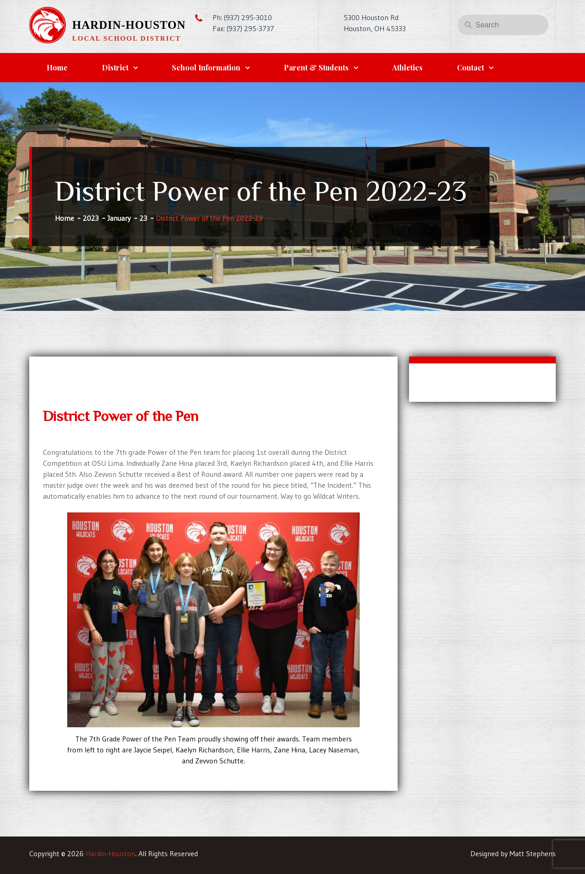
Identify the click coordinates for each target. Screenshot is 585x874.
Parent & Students (316, 67)
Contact (470, 67)
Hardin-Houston (129, 25)
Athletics (407, 67)
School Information (206, 67)
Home (57, 67)
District (115, 67)
